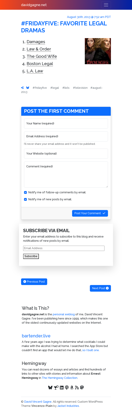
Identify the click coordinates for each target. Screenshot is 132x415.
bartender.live (36, 335)
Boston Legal (40, 63)
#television (80, 87)
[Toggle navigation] (106, 4)
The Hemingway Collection (59, 378)
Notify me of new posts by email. (50, 199)
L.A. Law (35, 70)
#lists (65, 87)
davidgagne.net (34, 5)
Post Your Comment (90, 213)
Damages (36, 41)
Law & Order (39, 49)
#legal (54, 87)
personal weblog (64, 314)
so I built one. (90, 350)
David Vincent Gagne (38, 401)
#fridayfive (40, 87)
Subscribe (31, 256)
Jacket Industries (68, 406)
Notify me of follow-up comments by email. (57, 192)
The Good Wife (42, 56)
